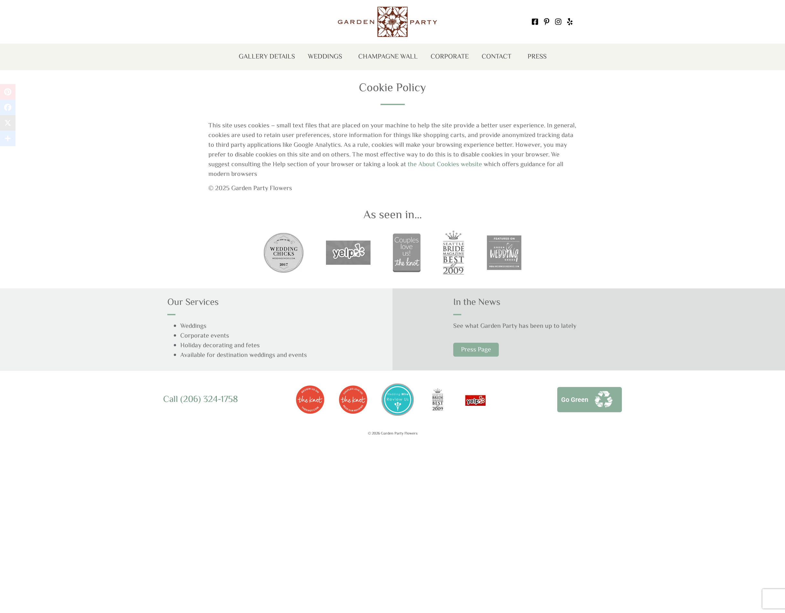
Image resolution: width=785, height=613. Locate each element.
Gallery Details (267, 57)
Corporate (450, 57)
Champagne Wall (388, 57)
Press (537, 57)
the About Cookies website (445, 165)
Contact (498, 57)
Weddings (326, 57)
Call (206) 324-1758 (200, 400)
